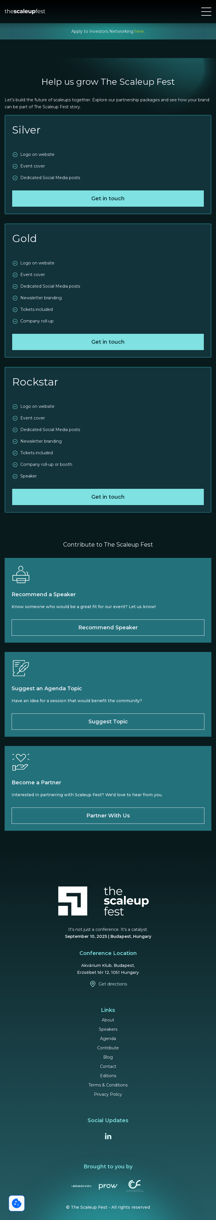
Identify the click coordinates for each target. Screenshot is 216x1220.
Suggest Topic (108, 721)
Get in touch (108, 198)
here (139, 31)
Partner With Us (108, 815)
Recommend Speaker (108, 627)
